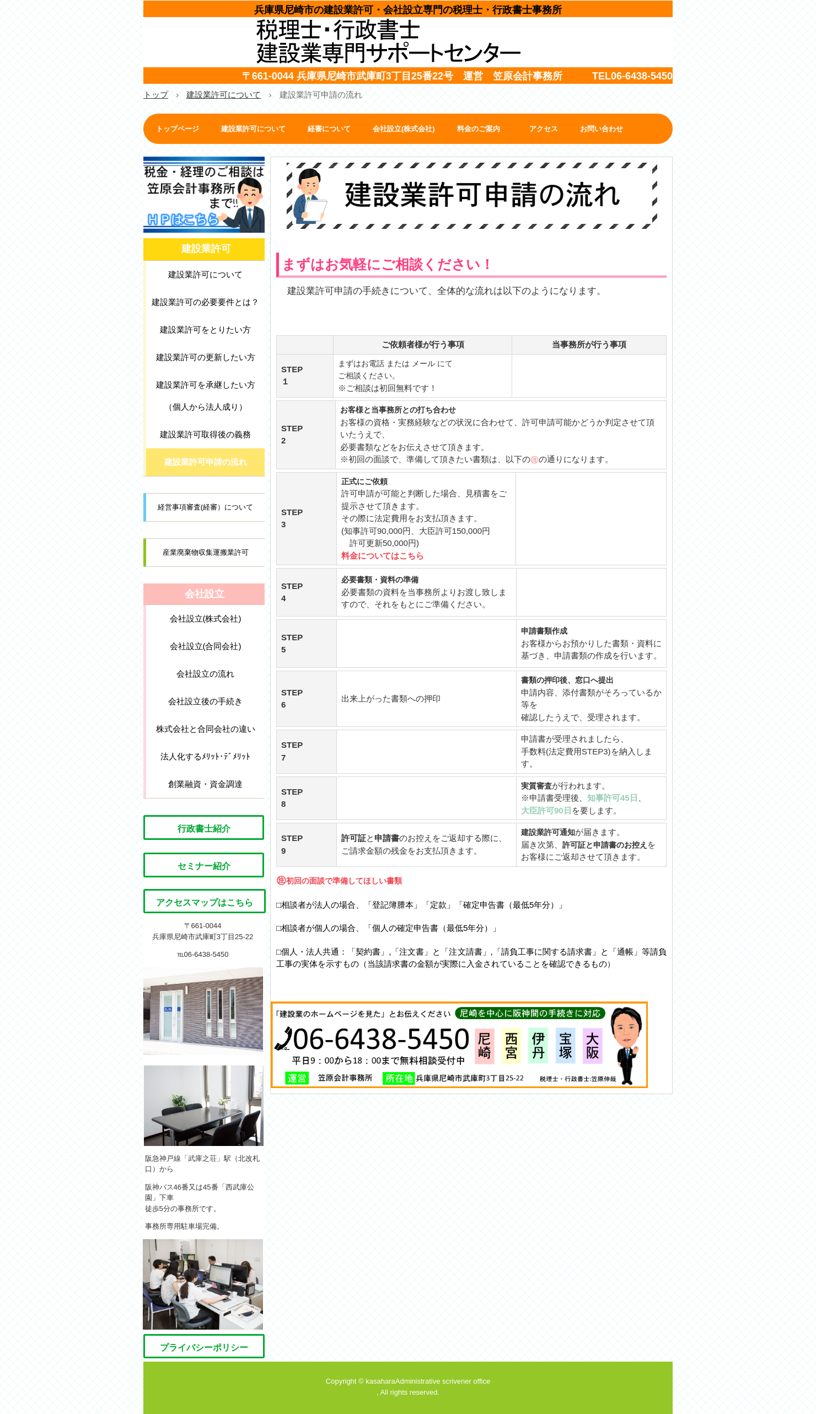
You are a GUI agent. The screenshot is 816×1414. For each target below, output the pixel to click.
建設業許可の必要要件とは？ (205, 302)
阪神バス (159, 1187)
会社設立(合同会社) (205, 646)
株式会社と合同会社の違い (205, 728)
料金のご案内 (482, 129)
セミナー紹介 (204, 866)
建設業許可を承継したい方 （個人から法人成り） (205, 395)
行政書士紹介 (204, 828)
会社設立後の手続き (205, 701)
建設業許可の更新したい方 (205, 357)
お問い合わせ (601, 129)
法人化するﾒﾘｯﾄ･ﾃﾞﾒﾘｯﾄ (205, 756)
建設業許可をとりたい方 (205, 329)
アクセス (543, 129)
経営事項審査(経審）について (205, 507)
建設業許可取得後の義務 (205, 434)
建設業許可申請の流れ (205, 462)
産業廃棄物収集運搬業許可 (206, 552)
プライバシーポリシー (204, 1347)
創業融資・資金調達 (205, 784)
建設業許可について (253, 129)
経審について (329, 129)
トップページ (177, 129)
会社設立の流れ (205, 673)
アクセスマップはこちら (204, 902)
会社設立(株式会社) (404, 129)
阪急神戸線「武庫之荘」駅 (188, 1158)
